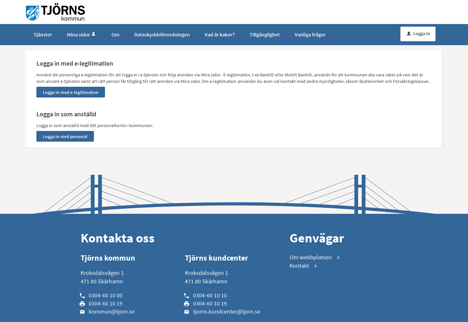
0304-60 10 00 (106, 295)
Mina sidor (82, 34)
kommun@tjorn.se (112, 311)
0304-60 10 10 (210, 295)
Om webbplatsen (311, 257)
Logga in (418, 33)
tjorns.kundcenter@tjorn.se (226, 311)
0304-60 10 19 (106, 303)
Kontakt (299, 265)
